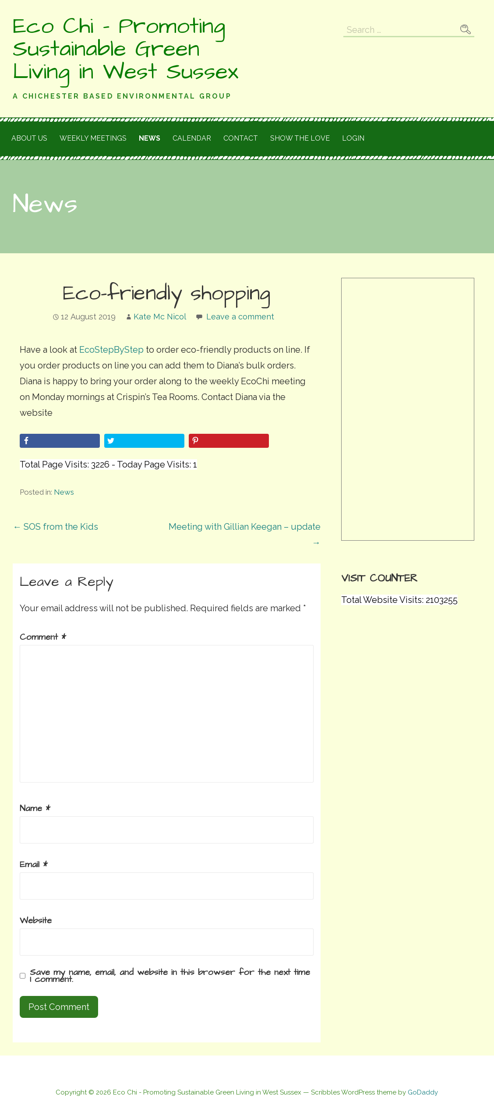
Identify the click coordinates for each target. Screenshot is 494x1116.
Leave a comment (240, 316)
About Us (29, 138)
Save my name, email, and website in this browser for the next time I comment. (170, 976)
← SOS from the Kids (55, 526)
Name (35, 808)
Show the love (300, 138)
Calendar (192, 138)
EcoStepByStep (110, 349)
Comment (43, 637)
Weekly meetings (93, 138)
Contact (240, 138)
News (149, 138)
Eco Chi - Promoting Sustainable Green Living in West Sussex (125, 49)
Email (34, 864)
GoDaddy (423, 1092)
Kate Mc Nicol (160, 316)
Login (353, 138)
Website (36, 920)
